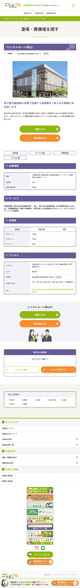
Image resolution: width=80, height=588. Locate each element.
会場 (15, 153)
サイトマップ (73, 575)
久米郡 (64, 400)
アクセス (15, 158)
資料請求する (40, 137)
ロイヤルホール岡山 (39, 359)
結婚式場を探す (8, 463)
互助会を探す (7, 439)
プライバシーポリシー (59, 575)
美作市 (12, 404)
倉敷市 (25, 400)
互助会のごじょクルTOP (11, 18)
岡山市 (12, 400)
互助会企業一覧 (8, 445)
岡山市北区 (52, 400)
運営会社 (47, 575)
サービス (40, 153)
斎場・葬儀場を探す (25, 18)
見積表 (64, 153)
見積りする (40, 129)
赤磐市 (25, 404)
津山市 (38, 400)
